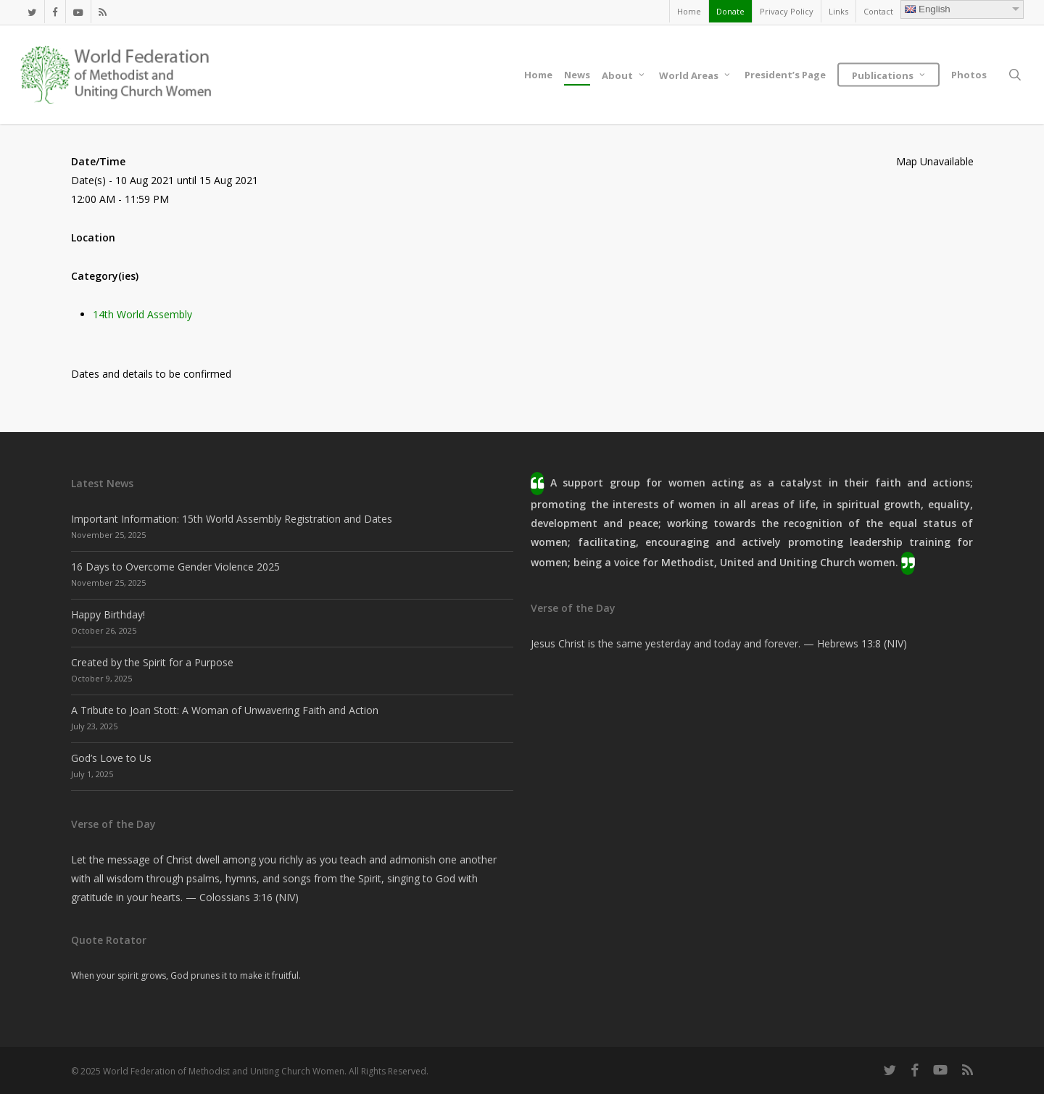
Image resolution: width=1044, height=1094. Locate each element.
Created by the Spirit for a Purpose (152, 662)
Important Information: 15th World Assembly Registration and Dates (231, 519)
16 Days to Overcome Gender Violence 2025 (175, 566)
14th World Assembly (142, 314)
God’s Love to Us (111, 758)
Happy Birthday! (108, 614)
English (927, 9)
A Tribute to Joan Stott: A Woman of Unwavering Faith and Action (224, 710)
